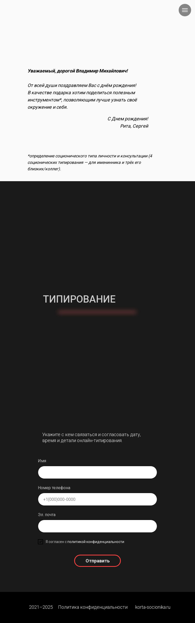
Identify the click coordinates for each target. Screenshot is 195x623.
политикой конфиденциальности (95, 542)
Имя (42, 460)
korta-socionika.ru (152, 607)
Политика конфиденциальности (93, 607)
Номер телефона (54, 487)
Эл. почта (46, 514)
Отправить (98, 560)
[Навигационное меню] (185, 10)
